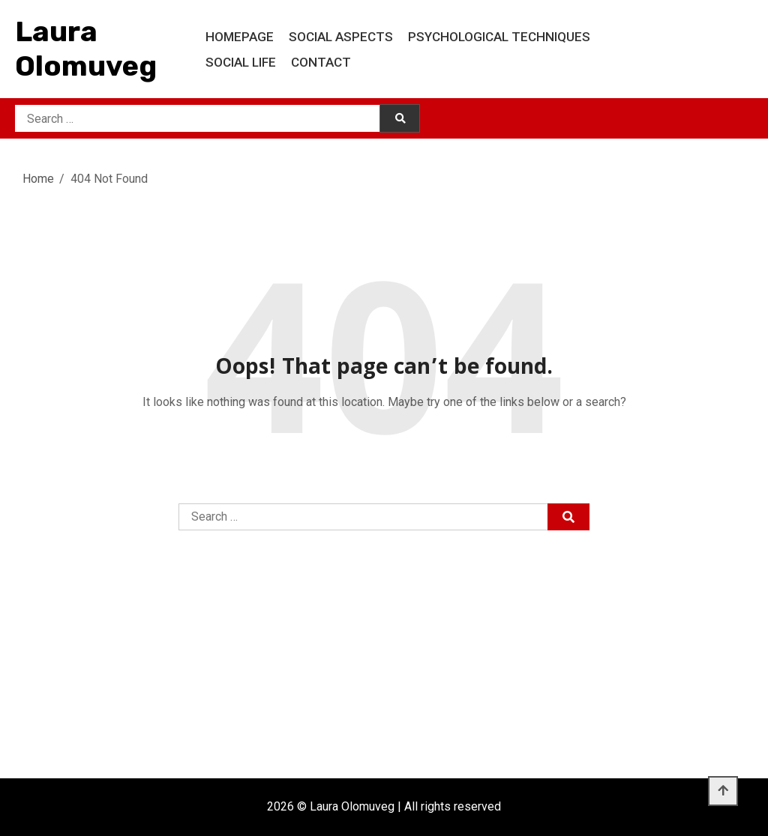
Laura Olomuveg (86, 48)
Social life (241, 62)
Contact (321, 62)
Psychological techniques (499, 36)
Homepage (240, 36)
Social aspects (341, 36)
